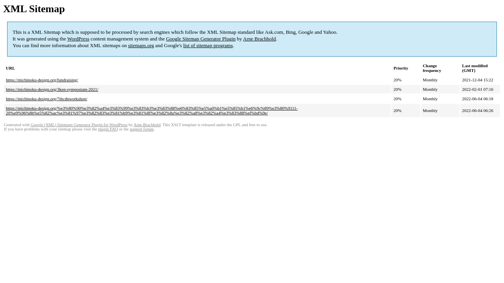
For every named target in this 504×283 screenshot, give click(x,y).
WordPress (78, 39)
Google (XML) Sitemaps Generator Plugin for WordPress (79, 125)
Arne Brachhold (259, 39)
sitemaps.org (141, 45)
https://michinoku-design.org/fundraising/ (42, 79)
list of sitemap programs (208, 45)
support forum (142, 129)
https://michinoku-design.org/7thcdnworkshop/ (46, 98)
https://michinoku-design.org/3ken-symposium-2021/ (52, 89)
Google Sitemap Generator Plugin (201, 39)
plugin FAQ (108, 129)
